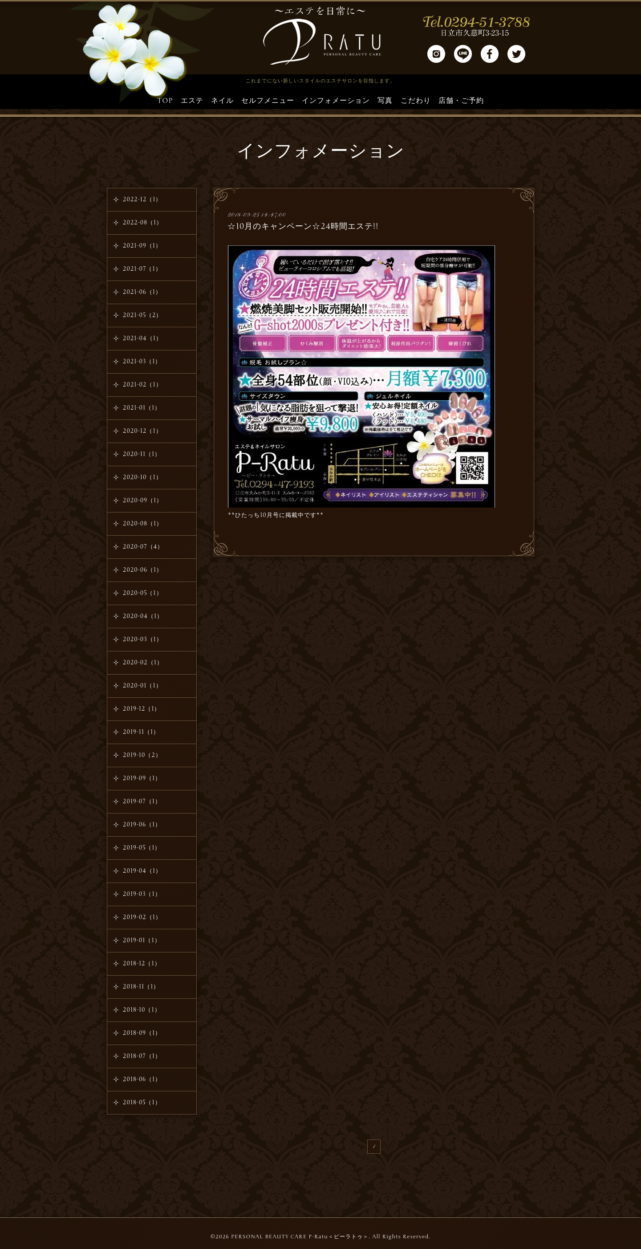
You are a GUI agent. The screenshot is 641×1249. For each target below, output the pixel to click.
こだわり (416, 100)
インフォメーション (336, 100)
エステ (192, 100)
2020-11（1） (142, 454)
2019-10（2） (142, 755)
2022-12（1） (142, 199)
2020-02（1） (143, 662)
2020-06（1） (142, 570)
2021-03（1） (142, 361)
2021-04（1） (142, 338)
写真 (385, 100)
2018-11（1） (141, 986)
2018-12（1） (142, 963)
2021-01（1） (142, 407)
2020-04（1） (143, 616)
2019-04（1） (142, 871)
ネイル (222, 100)
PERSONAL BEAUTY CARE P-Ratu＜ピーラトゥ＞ (300, 1236)
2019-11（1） (141, 732)
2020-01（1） (142, 685)
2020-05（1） (142, 593)
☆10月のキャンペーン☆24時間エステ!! (303, 226)
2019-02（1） (142, 917)
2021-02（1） (142, 384)
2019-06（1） (142, 824)
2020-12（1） (142, 431)
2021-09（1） (142, 245)
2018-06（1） (142, 1079)
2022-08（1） (142, 222)
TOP (165, 100)
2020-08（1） (142, 523)
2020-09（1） (142, 500)
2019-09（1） (142, 778)
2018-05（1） (142, 1102)
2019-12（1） (141, 708)
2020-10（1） (142, 477)
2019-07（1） (142, 801)
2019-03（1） (142, 894)
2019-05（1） (142, 847)
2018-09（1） (142, 1033)
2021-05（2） (142, 315)
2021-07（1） (142, 269)
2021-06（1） (142, 292)
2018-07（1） (142, 1056)
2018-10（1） (142, 1009)
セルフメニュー (267, 100)
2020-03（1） (142, 639)
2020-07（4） (143, 546)
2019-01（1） (142, 940)
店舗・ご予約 (461, 100)
